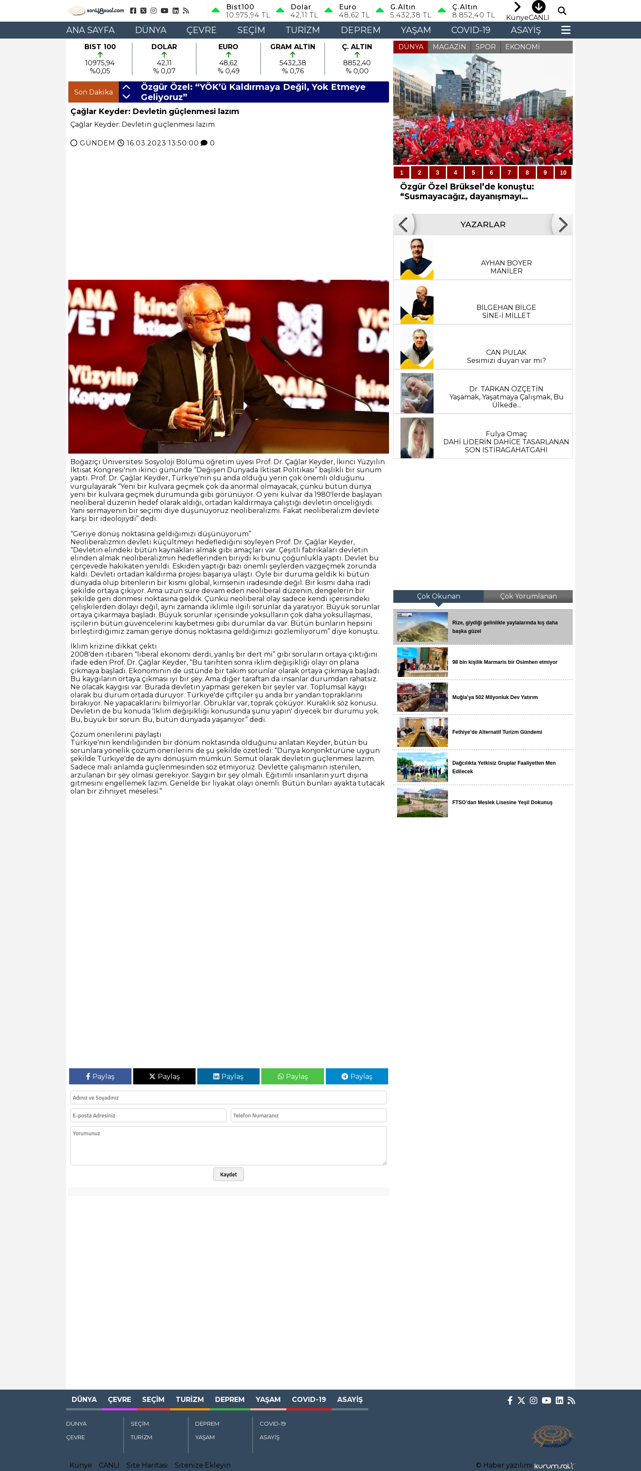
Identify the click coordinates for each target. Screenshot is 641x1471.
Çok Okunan (438, 596)
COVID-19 (470, 30)
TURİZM (303, 30)
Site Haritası (147, 1465)
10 (563, 172)
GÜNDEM (97, 143)
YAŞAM (416, 30)
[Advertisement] (33, 166)
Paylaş (100, 1077)
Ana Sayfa (90, 30)
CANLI (109, 1465)
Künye (81, 1465)
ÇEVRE (202, 30)
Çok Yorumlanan (528, 596)
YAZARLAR (483, 224)
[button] (126, 88)
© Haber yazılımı (525, 1465)
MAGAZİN (449, 47)
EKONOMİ (522, 47)
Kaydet (228, 1174)
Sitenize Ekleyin (203, 1465)
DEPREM (361, 30)
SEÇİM (251, 30)
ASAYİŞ (526, 30)
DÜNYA (150, 30)
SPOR (486, 47)
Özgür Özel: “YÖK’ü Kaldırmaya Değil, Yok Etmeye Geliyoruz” (253, 92)
